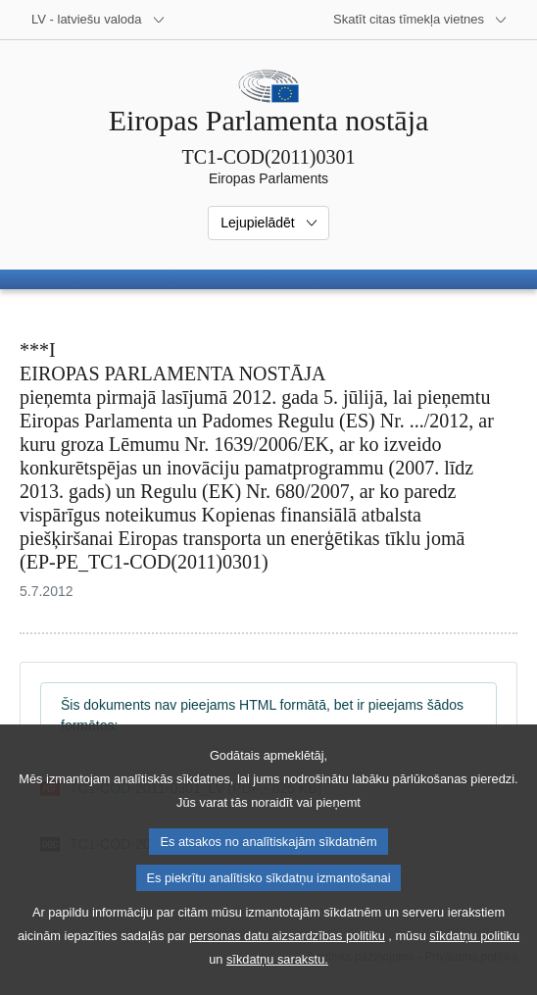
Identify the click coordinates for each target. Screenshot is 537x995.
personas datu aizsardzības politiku (287, 951)
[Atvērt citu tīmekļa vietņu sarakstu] (420, 19)
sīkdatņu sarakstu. (277, 975)
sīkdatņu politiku (474, 951)
